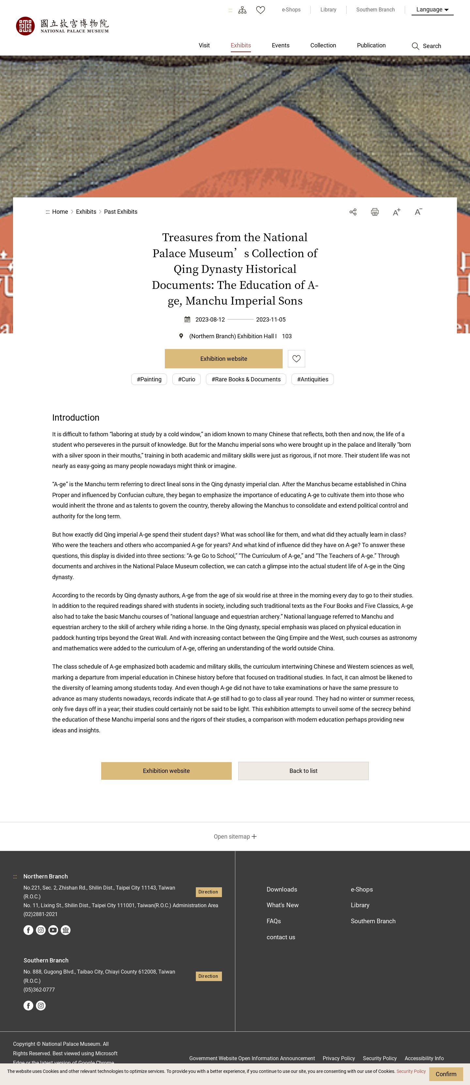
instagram (41, 930)
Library (360, 905)
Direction (208, 892)
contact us (281, 937)
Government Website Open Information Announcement (252, 1058)
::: (230, 10)
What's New (283, 905)
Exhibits (86, 211)
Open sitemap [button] (232, 836)
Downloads (282, 889)
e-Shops (362, 889)
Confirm (446, 1074)
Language (429, 9)
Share (353, 212)
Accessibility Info (424, 1058)
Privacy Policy (339, 1058)
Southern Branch (373, 921)
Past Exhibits (120, 211)
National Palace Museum (62, 26)
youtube (53, 930)
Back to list (304, 770)
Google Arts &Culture (65, 930)
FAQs (274, 921)
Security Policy (411, 1071)
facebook (28, 930)
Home (60, 211)
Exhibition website (223, 358)
